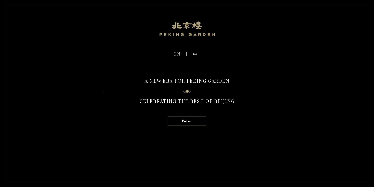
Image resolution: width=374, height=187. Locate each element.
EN (177, 54)
